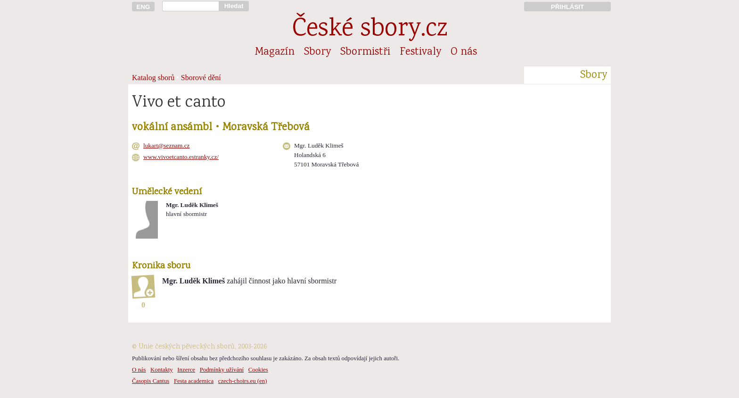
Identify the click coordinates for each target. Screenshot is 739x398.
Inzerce (186, 369)
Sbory (317, 52)
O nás (464, 52)
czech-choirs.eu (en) (242, 381)
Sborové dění (201, 78)
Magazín (275, 52)
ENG (143, 6)
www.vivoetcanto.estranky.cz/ (181, 156)
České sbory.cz (369, 30)
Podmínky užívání (222, 369)
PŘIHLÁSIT (567, 6)
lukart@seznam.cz (166, 145)
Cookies (258, 369)
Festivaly (420, 52)
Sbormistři (365, 52)
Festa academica (193, 381)
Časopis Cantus (150, 381)
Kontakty (161, 369)
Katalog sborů (153, 78)
